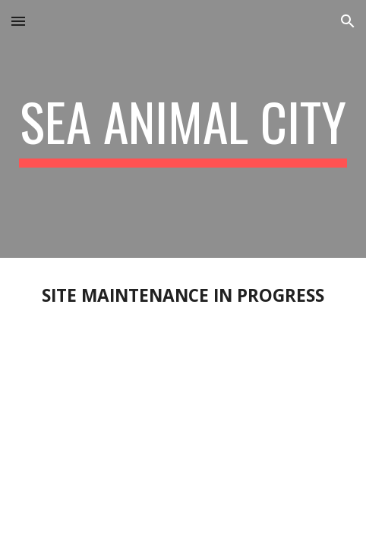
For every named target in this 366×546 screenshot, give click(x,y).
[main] (183, 129)
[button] (18, 21)
